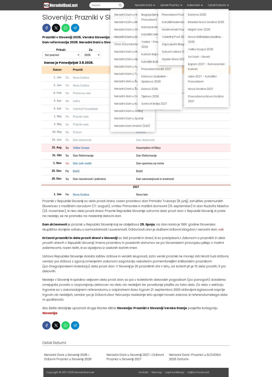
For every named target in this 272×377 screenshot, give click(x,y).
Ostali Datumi (217, 5)
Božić (76, 171)
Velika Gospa (81, 147)
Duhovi (77, 132)
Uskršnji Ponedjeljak (85, 108)
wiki (221, 229)
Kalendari (193, 5)
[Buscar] (120, 5)
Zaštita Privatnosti (198, 372)
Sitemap (156, 372)
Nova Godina (81, 77)
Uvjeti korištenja (174, 372)
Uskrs (76, 101)
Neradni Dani (143, 5)
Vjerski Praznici (169, 5)
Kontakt (143, 372)
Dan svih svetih (82, 163)
